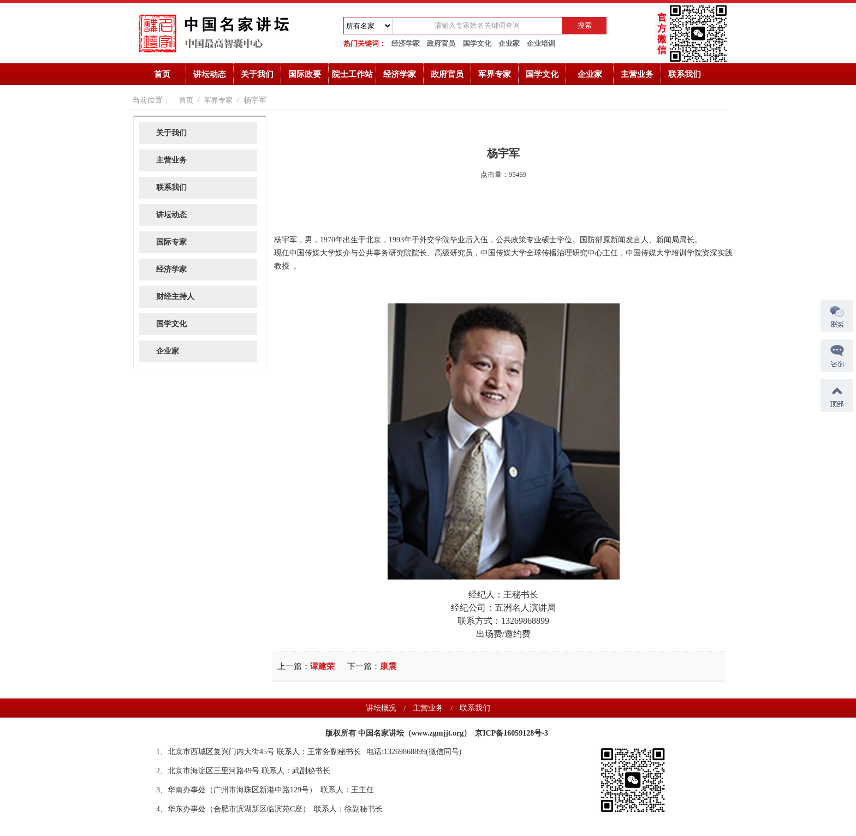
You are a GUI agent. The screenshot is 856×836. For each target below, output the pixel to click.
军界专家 (494, 74)
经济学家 (405, 43)
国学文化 (477, 43)
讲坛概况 (381, 708)
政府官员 (441, 43)
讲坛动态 (209, 74)
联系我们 (684, 74)
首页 (162, 74)
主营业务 (637, 74)
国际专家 (171, 242)
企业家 (509, 43)
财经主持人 (175, 296)
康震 (388, 666)
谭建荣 (322, 666)
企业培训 (541, 43)
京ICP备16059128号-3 (511, 733)
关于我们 (257, 74)
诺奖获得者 (147, 730)
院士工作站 (352, 74)
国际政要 (304, 74)
